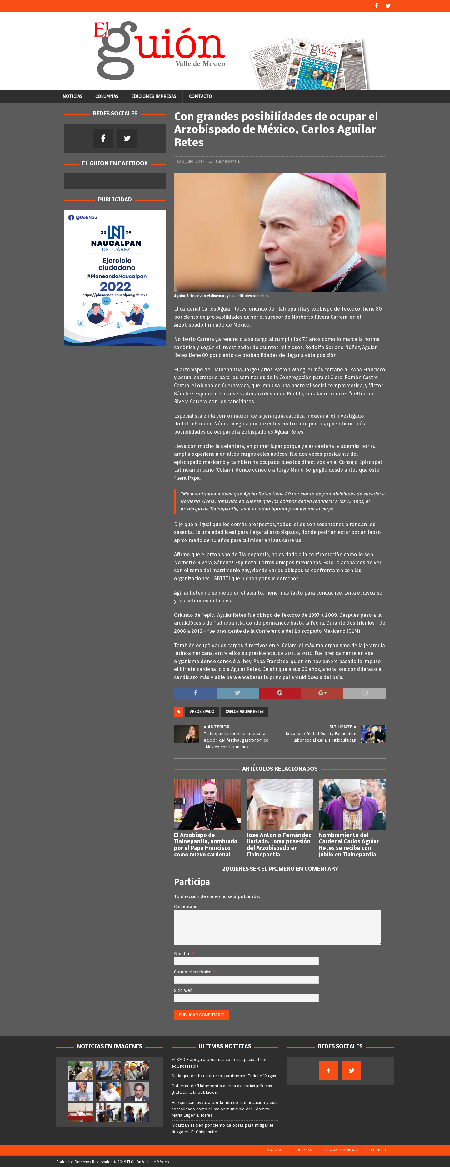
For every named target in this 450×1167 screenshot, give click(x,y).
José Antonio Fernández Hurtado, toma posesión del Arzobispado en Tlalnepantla (279, 844)
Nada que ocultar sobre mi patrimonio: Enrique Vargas (224, 1075)
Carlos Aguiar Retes (245, 710)
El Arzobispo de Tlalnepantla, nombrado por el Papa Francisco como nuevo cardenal (206, 844)
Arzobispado (202, 710)
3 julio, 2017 (193, 160)
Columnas (106, 95)
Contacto (200, 95)
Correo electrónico (193, 971)
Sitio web (183, 989)
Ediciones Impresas (153, 95)
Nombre (183, 952)
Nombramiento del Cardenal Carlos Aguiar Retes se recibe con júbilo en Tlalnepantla (349, 844)
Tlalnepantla (227, 160)
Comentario (186, 905)
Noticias (72, 95)
